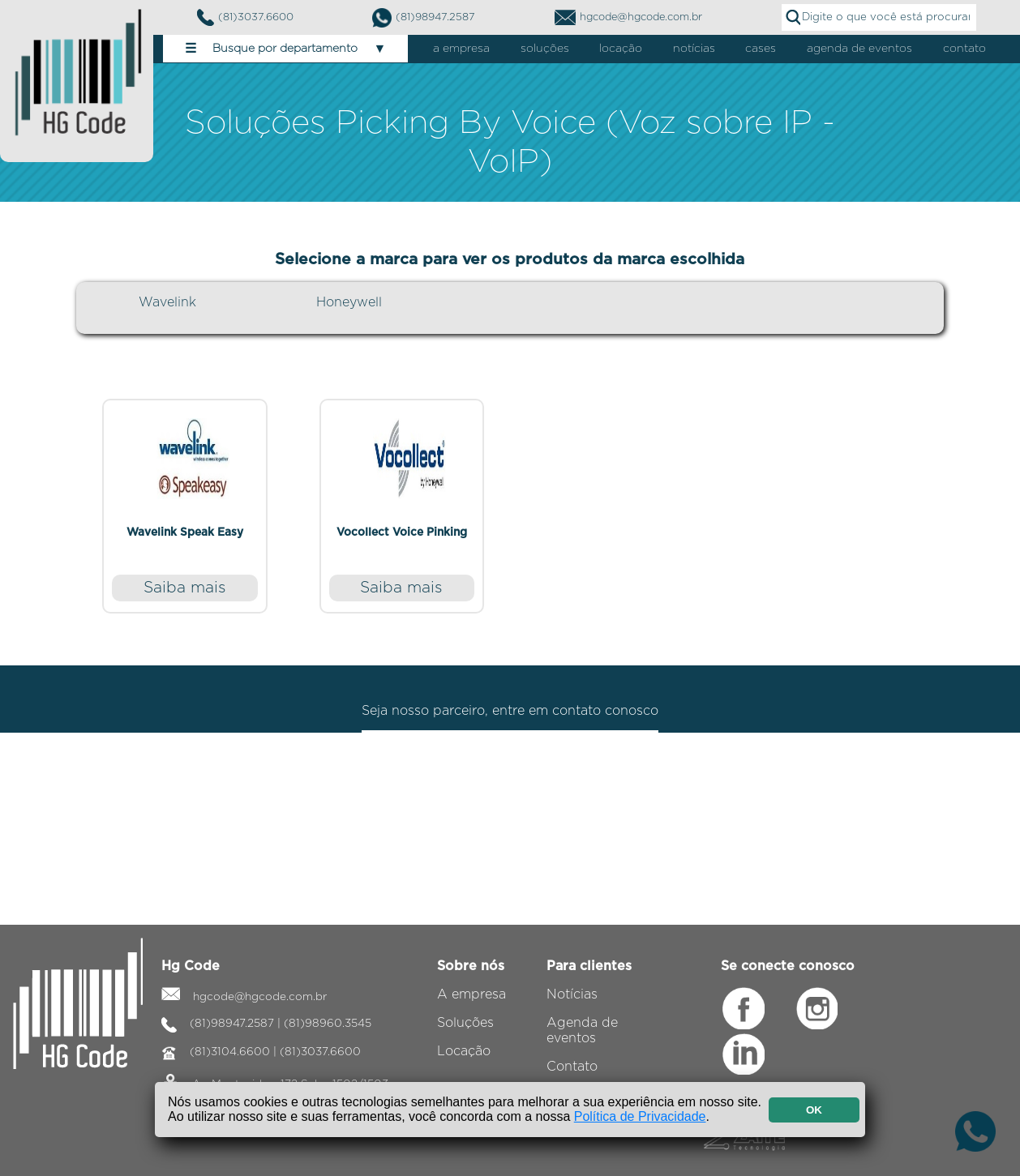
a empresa (461, 48)
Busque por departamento (286, 49)
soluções (545, 48)
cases (760, 48)
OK (814, 1110)
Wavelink (167, 302)
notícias (694, 48)
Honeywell (349, 302)
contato (964, 48)
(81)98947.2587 (423, 18)
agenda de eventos (859, 48)
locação (620, 48)
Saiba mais (185, 588)
